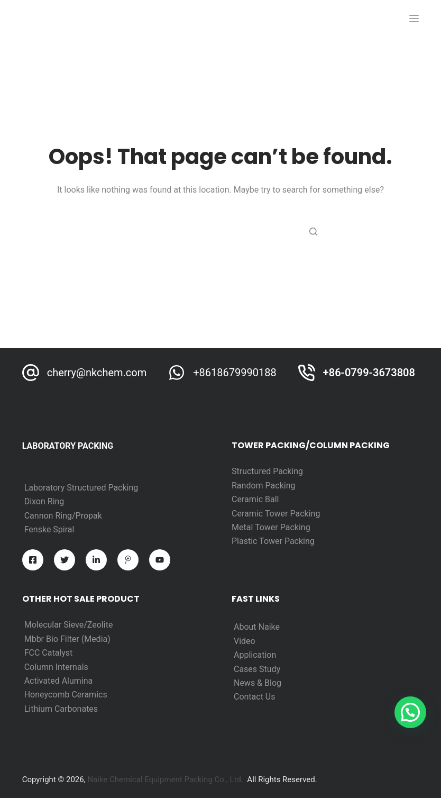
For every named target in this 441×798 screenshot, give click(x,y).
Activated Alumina (58, 681)
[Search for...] (220, 231)
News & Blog (257, 683)
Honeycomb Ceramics (65, 695)
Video (244, 641)
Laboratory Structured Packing (81, 488)
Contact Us (254, 697)
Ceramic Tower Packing (276, 514)
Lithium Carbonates (61, 709)
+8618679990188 (234, 372)
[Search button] (313, 231)
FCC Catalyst (48, 653)
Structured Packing (267, 471)
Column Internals (56, 667)
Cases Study (257, 669)
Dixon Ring (44, 501)
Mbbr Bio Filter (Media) (67, 639)
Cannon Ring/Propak (63, 516)
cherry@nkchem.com (97, 372)
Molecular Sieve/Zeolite (68, 625)
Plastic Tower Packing (273, 541)
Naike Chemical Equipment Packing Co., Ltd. (165, 779)
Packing (280, 485)
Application (255, 655)
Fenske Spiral (49, 529)
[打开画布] (414, 18)
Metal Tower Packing (271, 527)
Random (248, 485)
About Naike (257, 627)
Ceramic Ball (255, 499)
